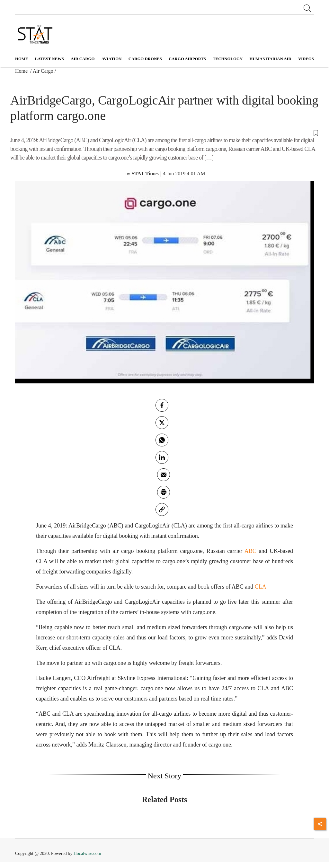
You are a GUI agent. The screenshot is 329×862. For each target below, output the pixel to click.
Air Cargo (43, 71)
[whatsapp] (162, 440)
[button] (164, 132)
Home (21, 59)
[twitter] (162, 422)
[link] (162, 509)
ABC (250, 551)
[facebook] (162, 405)
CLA (260, 586)
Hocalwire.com (87, 853)
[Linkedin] (162, 457)
